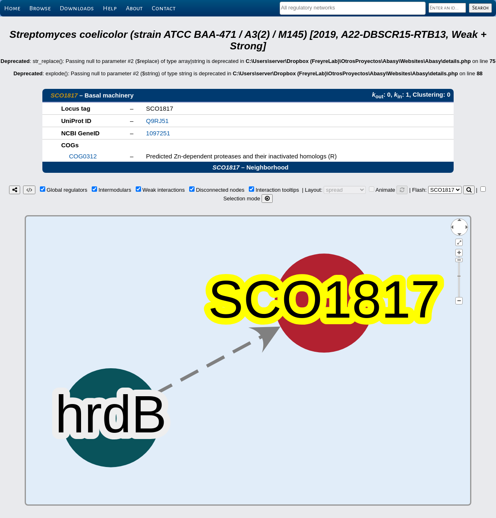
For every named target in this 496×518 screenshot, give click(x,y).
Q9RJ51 (157, 120)
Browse (40, 8)
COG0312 (83, 156)
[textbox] (352, 7)
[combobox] (353, 8)
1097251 (158, 133)
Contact (164, 8)
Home (12, 8)
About (134, 8)
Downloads (77, 8)
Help (110, 8)
